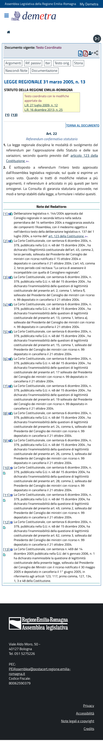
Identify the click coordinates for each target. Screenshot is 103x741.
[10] (6, 467)
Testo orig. (62, 63)
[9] (5, 440)
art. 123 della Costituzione (67, 236)
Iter (47, 63)
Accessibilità (85, 713)
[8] (5, 413)
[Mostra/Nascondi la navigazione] (6, 16)
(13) (14, 115)
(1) (7, 115)
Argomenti (13, 63)
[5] (5, 331)
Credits (89, 728)
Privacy (88, 705)
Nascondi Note (16, 70)
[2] (5, 241)
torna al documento (82, 125)
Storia (78, 63)
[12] (6, 522)
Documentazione (44, 70)
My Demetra (89, 4)
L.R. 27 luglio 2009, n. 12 (41, 105)
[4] (5, 304)
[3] (5, 277)
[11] (6, 495)
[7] (5, 386)
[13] (6, 549)
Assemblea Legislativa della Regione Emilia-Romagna (40, 3)
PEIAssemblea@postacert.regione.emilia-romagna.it (40, 671)
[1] (5, 214)
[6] (5, 359)
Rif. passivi (33, 63)
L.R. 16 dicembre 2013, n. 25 (43, 109)
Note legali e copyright (77, 721)
